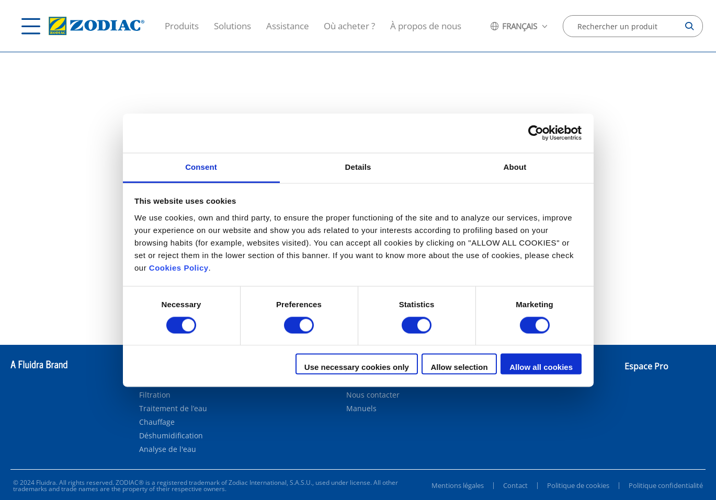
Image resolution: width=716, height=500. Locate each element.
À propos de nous (425, 26)
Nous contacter (373, 395)
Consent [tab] (201, 166)
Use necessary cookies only (356, 367)
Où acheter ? (349, 26)
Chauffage (157, 422)
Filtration (155, 395)
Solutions (232, 26)
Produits (182, 26)
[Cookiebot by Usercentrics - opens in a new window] (536, 133)
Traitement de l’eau (173, 408)
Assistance (287, 26)
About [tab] (515, 166)
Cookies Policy (179, 267)
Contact (515, 485)
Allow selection (458, 367)
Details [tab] (358, 166)
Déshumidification (171, 436)
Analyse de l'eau (167, 449)
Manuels (361, 408)
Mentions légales (457, 485)
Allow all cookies (541, 367)
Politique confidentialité (666, 485)
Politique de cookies (578, 485)
